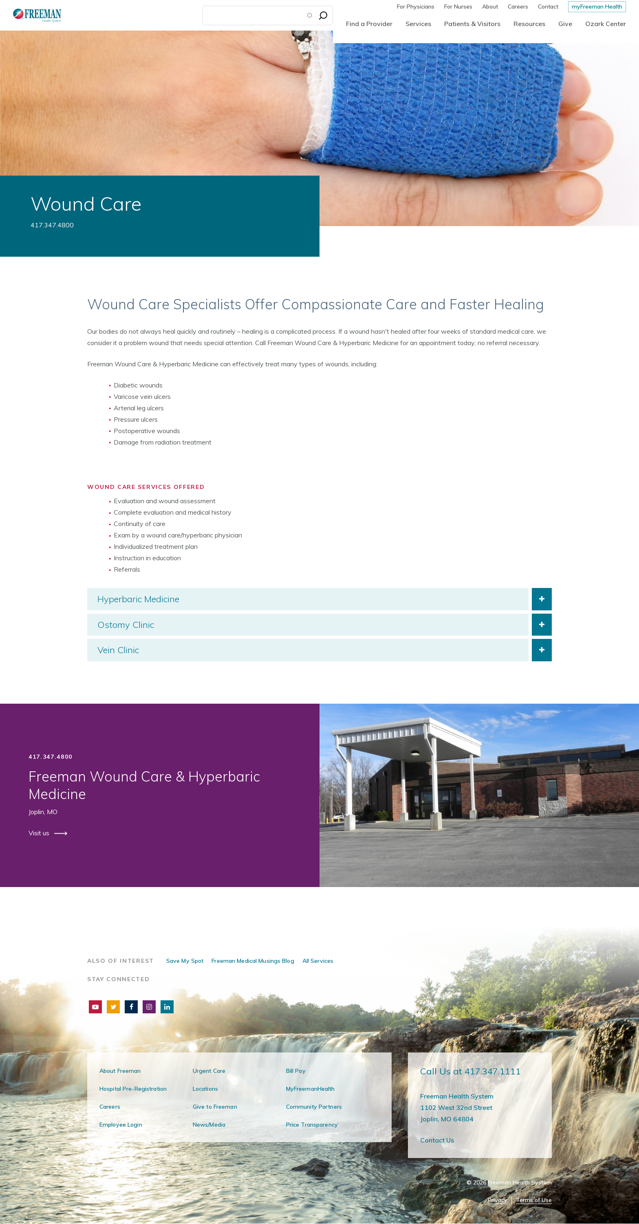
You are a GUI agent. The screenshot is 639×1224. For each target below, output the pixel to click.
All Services (317, 960)
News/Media (209, 1124)
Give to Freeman (215, 1106)
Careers (518, 6)
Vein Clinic (118, 650)
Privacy (497, 1200)
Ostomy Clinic (125, 624)
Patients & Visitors (472, 24)
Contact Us (437, 1140)
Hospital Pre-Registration (133, 1088)
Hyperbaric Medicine (138, 599)
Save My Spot (184, 960)
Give (565, 24)
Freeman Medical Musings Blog (253, 960)
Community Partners (314, 1106)
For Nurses (458, 6)
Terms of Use (534, 1200)
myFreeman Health (597, 6)
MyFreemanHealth (310, 1088)
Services (418, 24)
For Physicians (415, 6)
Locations (205, 1088)
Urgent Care (209, 1070)
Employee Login (120, 1124)
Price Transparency (312, 1124)
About (490, 6)
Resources (529, 24)
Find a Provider (369, 24)
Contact (548, 6)
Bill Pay (296, 1070)
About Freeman (120, 1070)
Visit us (40, 833)
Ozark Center (605, 24)
